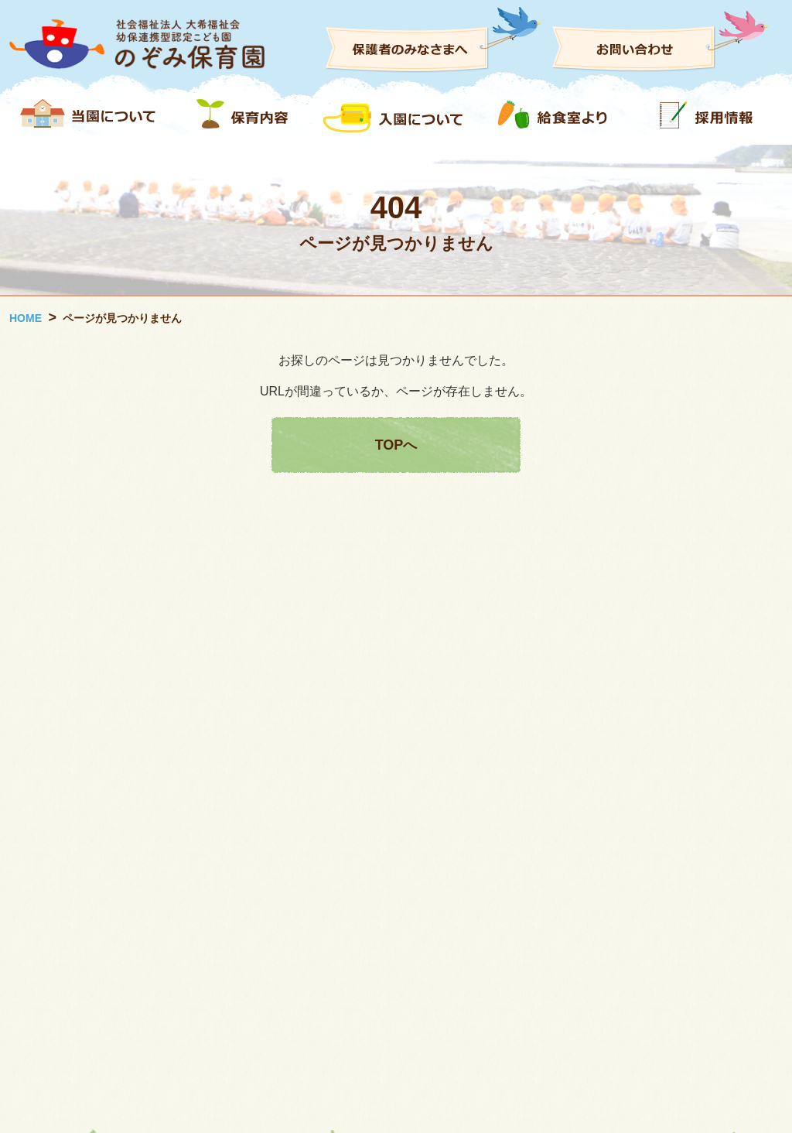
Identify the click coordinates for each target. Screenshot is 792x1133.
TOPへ (396, 445)
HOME (25, 318)
